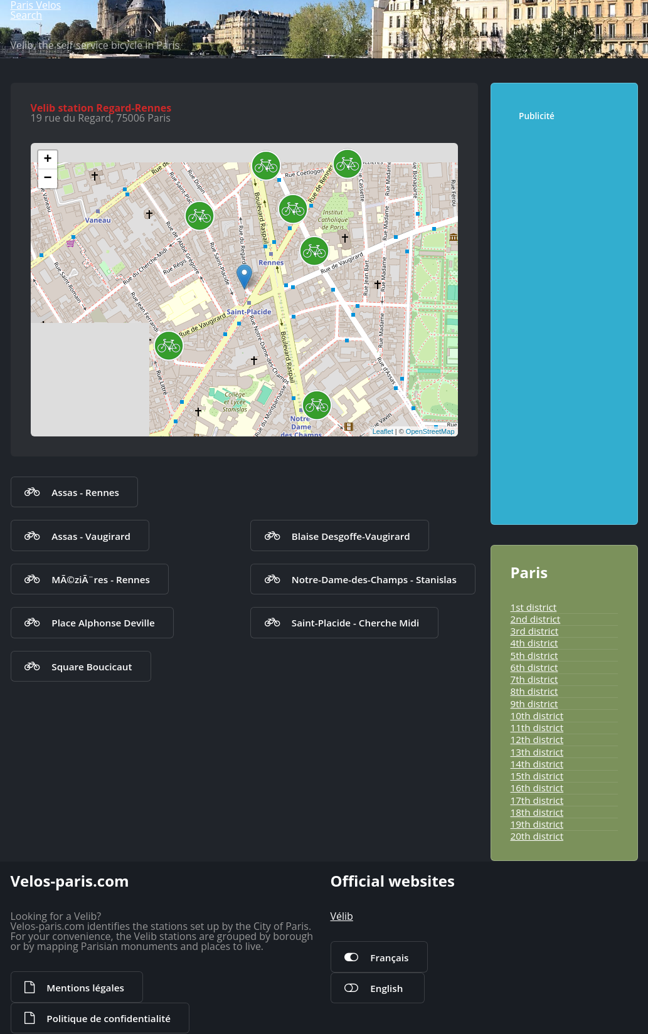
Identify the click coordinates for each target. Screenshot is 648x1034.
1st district (534, 607)
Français (389, 957)
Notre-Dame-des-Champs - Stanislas (374, 579)
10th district (537, 715)
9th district (534, 703)
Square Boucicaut (91, 666)
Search (27, 15)
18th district (537, 812)
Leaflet (383, 431)
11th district (537, 727)
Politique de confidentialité (108, 1018)
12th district (537, 739)
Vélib (342, 916)
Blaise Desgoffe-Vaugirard (351, 536)
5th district (534, 655)
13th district (537, 752)
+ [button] (47, 159)
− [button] (47, 178)
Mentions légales (85, 987)
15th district (537, 775)
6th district (534, 667)
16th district (537, 787)
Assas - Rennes (85, 492)
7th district (534, 679)
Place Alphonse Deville (102, 622)
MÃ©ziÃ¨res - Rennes (100, 579)
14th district (537, 763)
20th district (537, 836)
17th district (537, 800)
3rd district (535, 631)
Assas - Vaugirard (90, 536)
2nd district (536, 619)
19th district (537, 824)
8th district (534, 691)
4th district (534, 642)
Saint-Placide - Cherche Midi (355, 622)
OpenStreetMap (430, 431)
